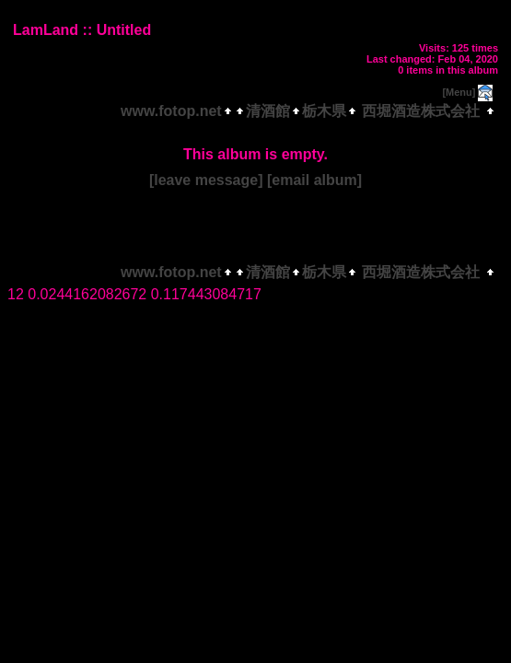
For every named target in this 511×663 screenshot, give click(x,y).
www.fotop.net (171, 111)
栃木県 (324, 111)
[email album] (314, 180)
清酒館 (268, 111)
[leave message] (206, 180)
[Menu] (458, 92)
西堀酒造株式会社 (421, 111)
